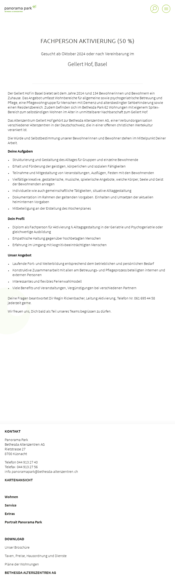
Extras (10, 513)
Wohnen (11, 496)
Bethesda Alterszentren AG (30, 572)
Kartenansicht (19, 480)
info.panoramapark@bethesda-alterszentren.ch (41, 471)
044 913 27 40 (27, 462)
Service (10, 505)
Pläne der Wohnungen (22, 564)
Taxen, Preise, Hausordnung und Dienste (36, 555)
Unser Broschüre (17, 547)
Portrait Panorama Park (23, 522)
